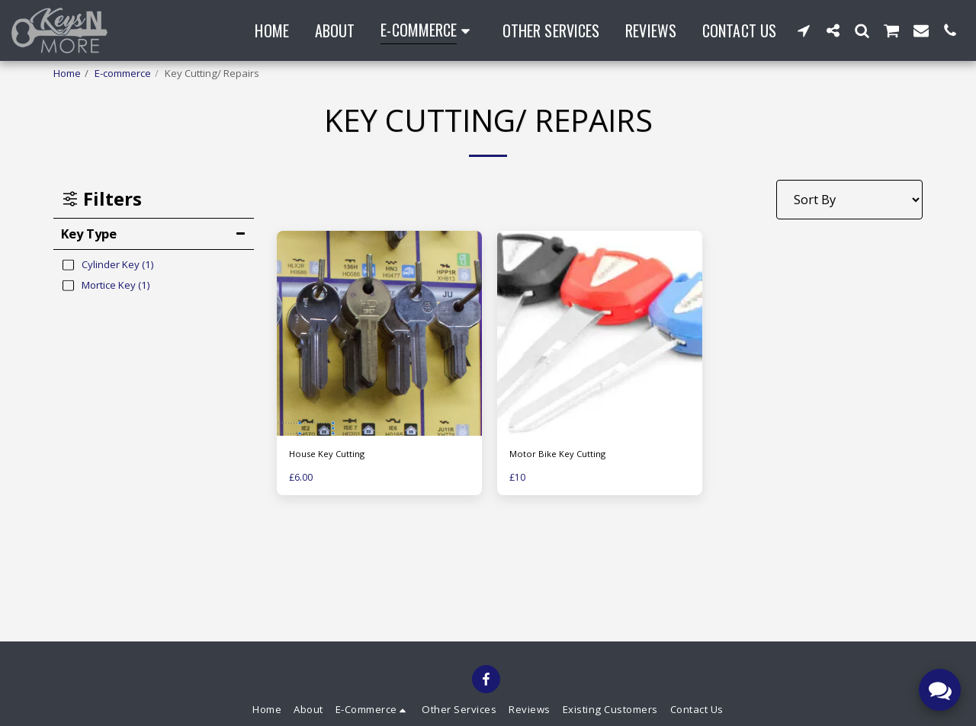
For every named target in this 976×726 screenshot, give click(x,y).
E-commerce (123, 73)
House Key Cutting (331, 455)
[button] (803, 30)
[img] (599, 333)
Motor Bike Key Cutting (561, 455)
